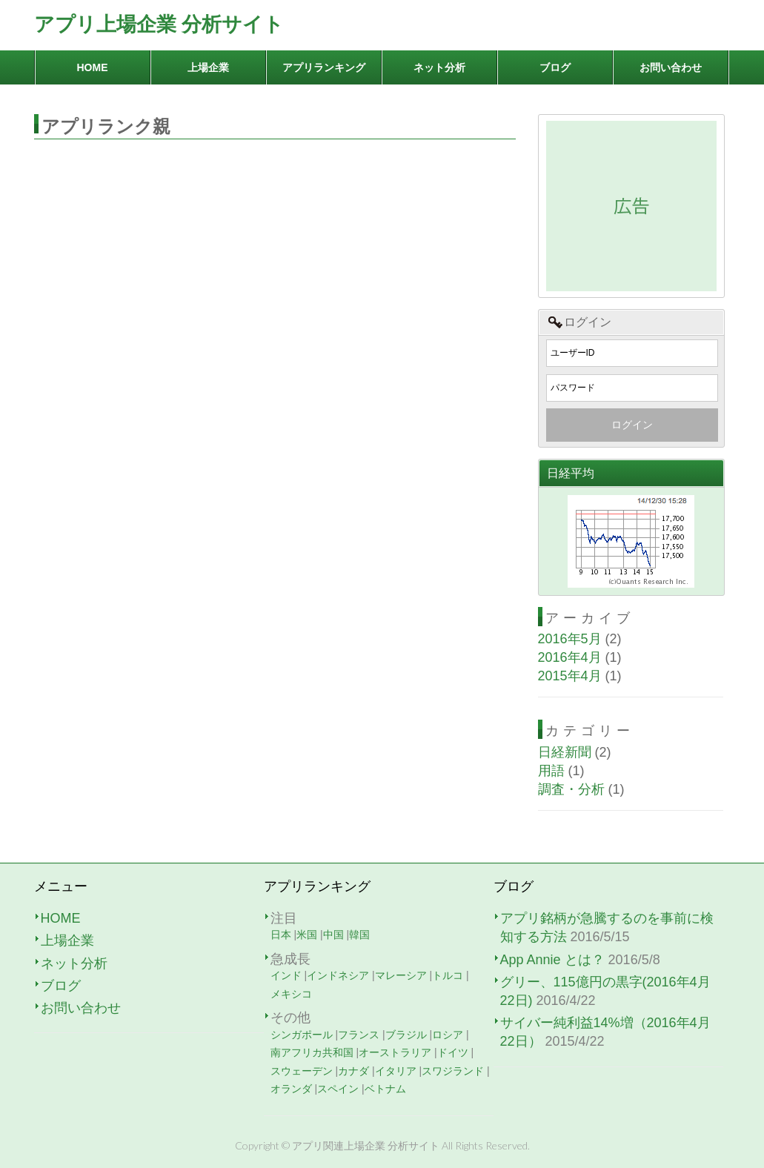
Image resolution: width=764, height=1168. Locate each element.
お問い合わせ (81, 1008)
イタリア (395, 1071)
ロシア (447, 1035)
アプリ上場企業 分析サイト (159, 24)
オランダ (291, 1089)
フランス (358, 1035)
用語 (551, 770)
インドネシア (338, 975)
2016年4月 (570, 657)
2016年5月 (570, 638)
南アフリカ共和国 (311, 1052)
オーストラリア (395, 1052)
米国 (306, 934)
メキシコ (291, 994)
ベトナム (385, 1089)
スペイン (338, 1089)
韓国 (359, 934)
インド (286, 975)
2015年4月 (570, 675)
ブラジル (406, 1035)
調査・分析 (571, 789)
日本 (280, 934)
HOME (61, 918)
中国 (333, 934)
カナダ (353, 1071)
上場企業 (67, 940)
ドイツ (452, 1052)
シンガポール (301, 1035)
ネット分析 (74, 963)
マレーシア (401, 975)
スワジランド (453, 1071)
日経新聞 (564, 752)
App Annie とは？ (552, 959)
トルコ (447, 975)
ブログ (61, 985)
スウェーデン (301, 1071)
